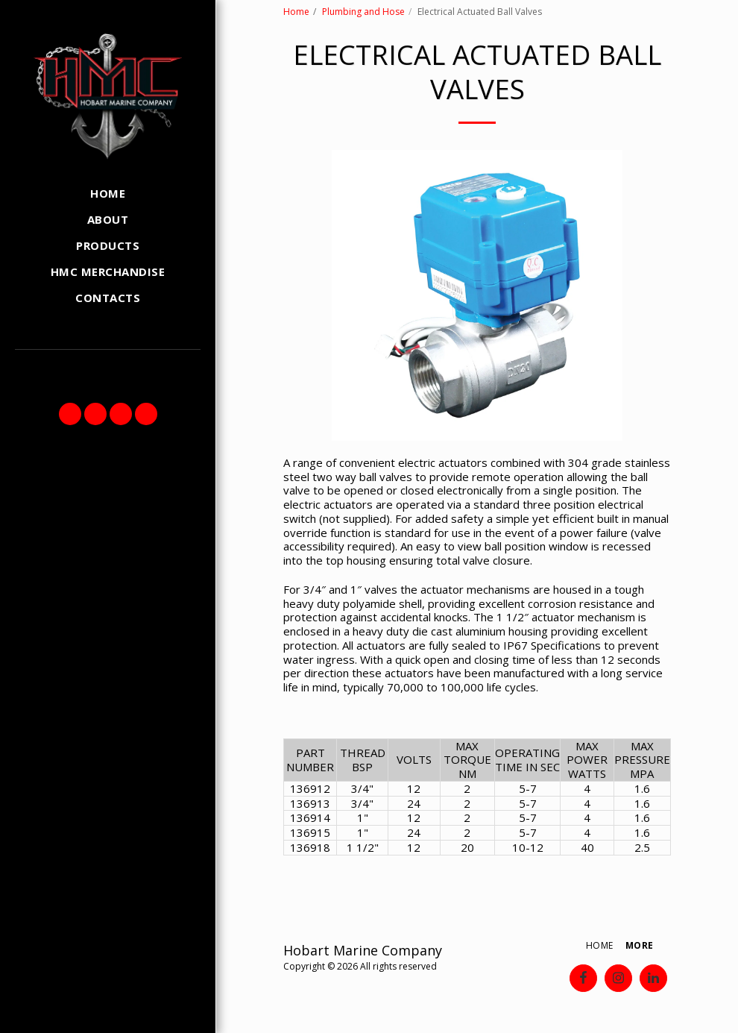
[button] (70, 414)
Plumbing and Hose (363, 11)
